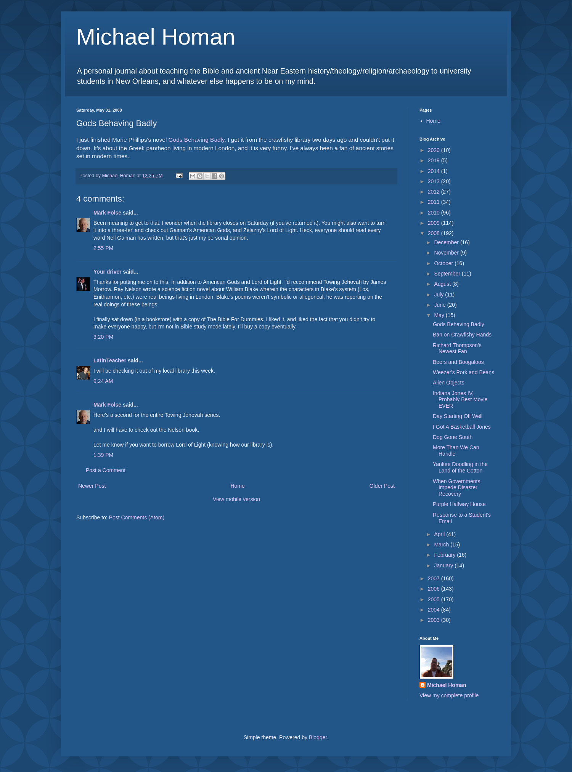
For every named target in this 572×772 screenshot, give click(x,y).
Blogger (318, 737)
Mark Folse (107, 213)
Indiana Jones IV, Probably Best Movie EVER (460, 399)
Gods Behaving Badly (197, 139)
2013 (434, 181)
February (445, 555)
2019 (434, 160)
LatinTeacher (109, 360)
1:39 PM (103, 455)
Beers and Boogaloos (458, 362)
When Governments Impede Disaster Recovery (456, 487)
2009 (434, 223)
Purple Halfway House (459, 504)
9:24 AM (103, 381)
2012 (434, 192)
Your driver (107, 272)
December (447, 242)
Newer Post (92, 486)
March (442, 544)
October (444, 263)
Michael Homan (155, 37)
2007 (434, 578)
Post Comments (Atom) (136, 517)
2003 (434, 620)
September (447, 274)
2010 (434, 213)
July (439, 295)
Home (237, 486)
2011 (434, 202)
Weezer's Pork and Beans (463, 372)
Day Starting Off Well (457, 416)
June (440, 305)
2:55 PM (103, 248)
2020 (434, 150)
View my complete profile (449, 695)
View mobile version (236, 499)
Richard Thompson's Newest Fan (457, 348)
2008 (434, 233)
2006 (434, 589)
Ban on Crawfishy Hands (462, 335)
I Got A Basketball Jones (462, 427)
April (440, 534)
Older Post (382, 486)
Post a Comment (105, 470)
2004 (434, 610)
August (443, 284)
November (447, 253)
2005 (434, 599)
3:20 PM (103, 337)
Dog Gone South (452, 437)
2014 (434, 171)
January (444, 565)
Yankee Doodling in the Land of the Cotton (460, 467)
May (439, 315)
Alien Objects (448, 383)
